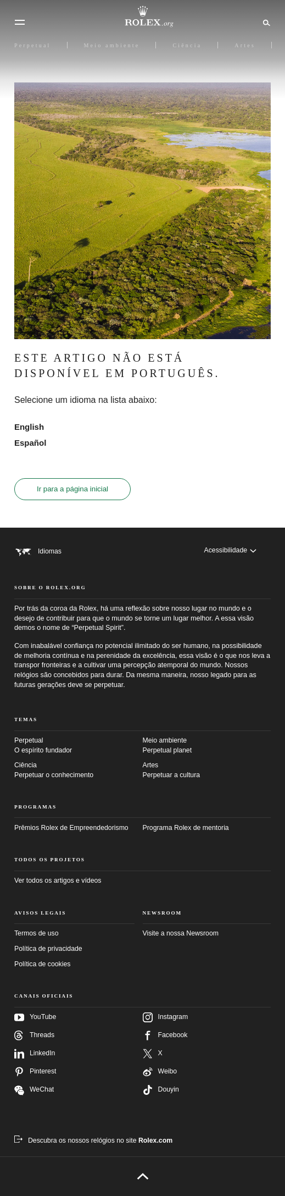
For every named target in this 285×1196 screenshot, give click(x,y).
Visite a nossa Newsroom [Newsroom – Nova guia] (181, 933)
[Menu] (20, 22)
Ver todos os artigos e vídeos (58, 880)
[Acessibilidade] (230, 550)
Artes (207, 770)
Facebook (165, 1035)
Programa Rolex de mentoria (186, 828)
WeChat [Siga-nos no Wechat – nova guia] (34, 1090)
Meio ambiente (207, 746)
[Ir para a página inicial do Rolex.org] (143, 16)
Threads (34, 1035)
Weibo (160, 1072)
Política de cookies (42, 964)
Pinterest (35, 1072)
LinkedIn (34, 1054)
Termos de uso (36, 933)
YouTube (35, 1017)
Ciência (78, 770)
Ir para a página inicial (72, 489)
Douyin (161, 1090)
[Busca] (265, 22)
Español (30, 442)
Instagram (165, 1017)
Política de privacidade (48, 949)
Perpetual (78, 746)
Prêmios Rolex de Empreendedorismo (71, 828)
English (29, 426)
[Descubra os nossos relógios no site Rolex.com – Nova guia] (93, 1140)
